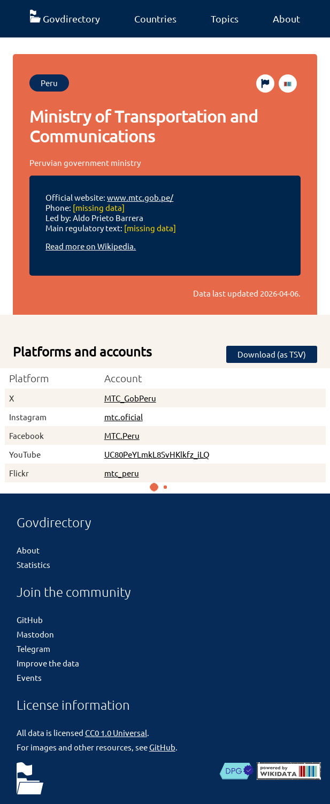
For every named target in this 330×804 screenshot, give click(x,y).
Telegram (33, 648)
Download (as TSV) (271, 354)
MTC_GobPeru (130, 398)
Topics (225, 18)
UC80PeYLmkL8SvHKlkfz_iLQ (157, 454)
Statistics (33, 564)
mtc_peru (121, 473)
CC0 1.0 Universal (116, 732)
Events (29, 677)
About (286, 18)
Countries (155, 18)
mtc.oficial (123, 417)
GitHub (30, 620)
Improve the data (48, 663)
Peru (49, 83)
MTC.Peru (122, 435)
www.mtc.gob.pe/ (140, 197)
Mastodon (35, 634)
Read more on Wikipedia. (90, 246)
